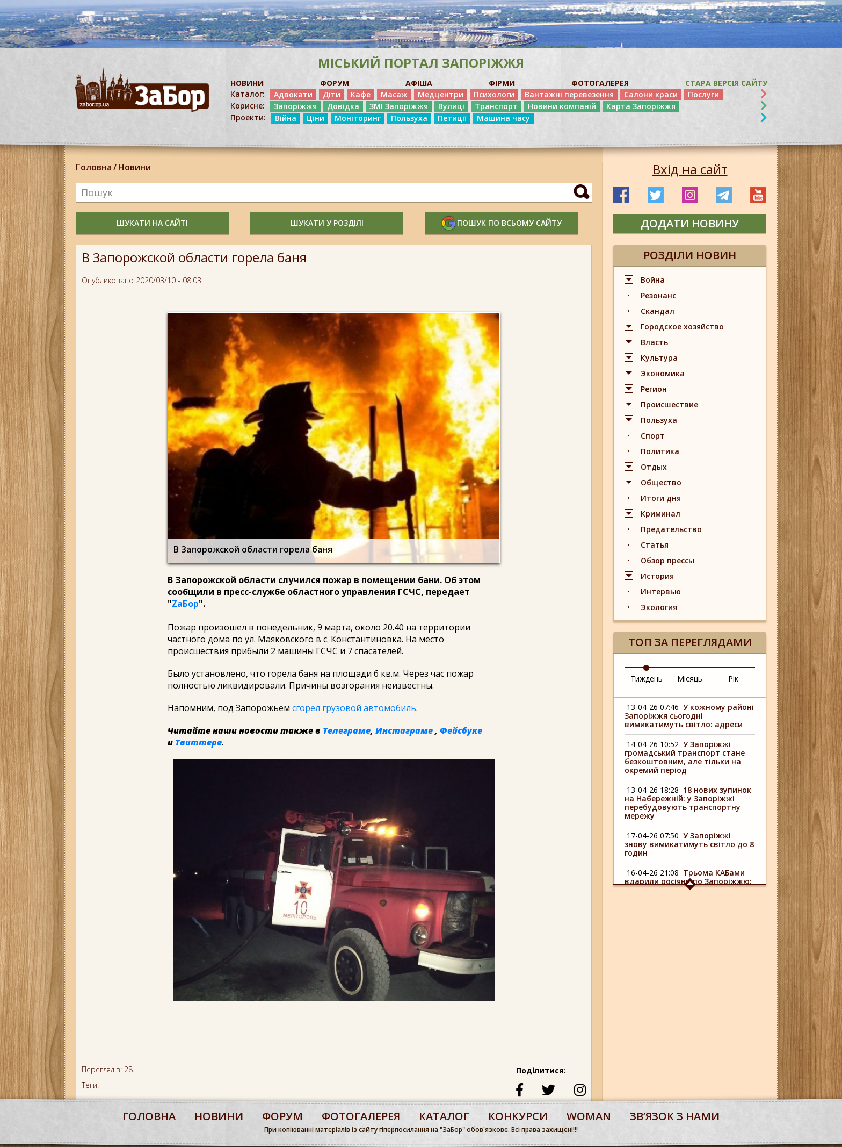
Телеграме (347, 730)
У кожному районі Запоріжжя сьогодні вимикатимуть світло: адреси (689, 715)
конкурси (518, 1116)
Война (653, 280)
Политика (660, 451)
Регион (654, 389)
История (657, 576)
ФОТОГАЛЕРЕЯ (600, 83)
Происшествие (669, 404)
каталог (444, 1116)
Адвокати (293, 94)
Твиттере (198, 742)
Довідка (343, 106)
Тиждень (646, 678)
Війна (285, 118)
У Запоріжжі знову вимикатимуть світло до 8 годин (689, 844)
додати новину (690, 223)
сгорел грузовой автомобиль (354, 708)
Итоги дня (661, 498)
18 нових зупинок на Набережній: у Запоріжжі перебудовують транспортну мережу (688, 803)
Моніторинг (358, 118)
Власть (654, 342)
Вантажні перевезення (569, 94)
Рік (733, 678)
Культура (659, 358)
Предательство (671, 529)
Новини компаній (562, 106)
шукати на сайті (152, 223)
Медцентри (440, 94)
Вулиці (451, 106)
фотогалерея (361, 1116)
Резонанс (658, 295)
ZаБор (185, 604)
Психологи (494, 94)
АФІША (418, 83)
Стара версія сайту (726, 83)
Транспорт (496, 106)
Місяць (689, 678)
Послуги (703, 94)
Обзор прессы (667, 560)
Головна (94, 167)
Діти (331, 94)
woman (589, 1116)
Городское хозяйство (682, 326)
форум (282, 1116)
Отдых (654, 467)
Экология (659, 607)
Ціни (315, 118)
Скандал (657, 311)
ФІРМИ (502, 83)
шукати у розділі (327, 223)
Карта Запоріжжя (641, 106)
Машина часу (503, 118)
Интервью (661, 591)
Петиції (452, 118)
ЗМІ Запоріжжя (398, 106)
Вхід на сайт (690, 169)
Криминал (660, 513)
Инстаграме (404, 730)
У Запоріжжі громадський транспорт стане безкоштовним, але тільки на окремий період (685, 757)
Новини (134, 167)
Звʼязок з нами (675, 1116)
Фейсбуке (461, 730)
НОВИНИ (247, 83)
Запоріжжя (295, 106)
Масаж (394, 94)
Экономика (663, 373)
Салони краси (651, 94)
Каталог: (247, 94)
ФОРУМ (334, 83)
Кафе (361, 94)
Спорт (653, 436)
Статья (655, 545)
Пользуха (409, 118)
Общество (661, 482)
